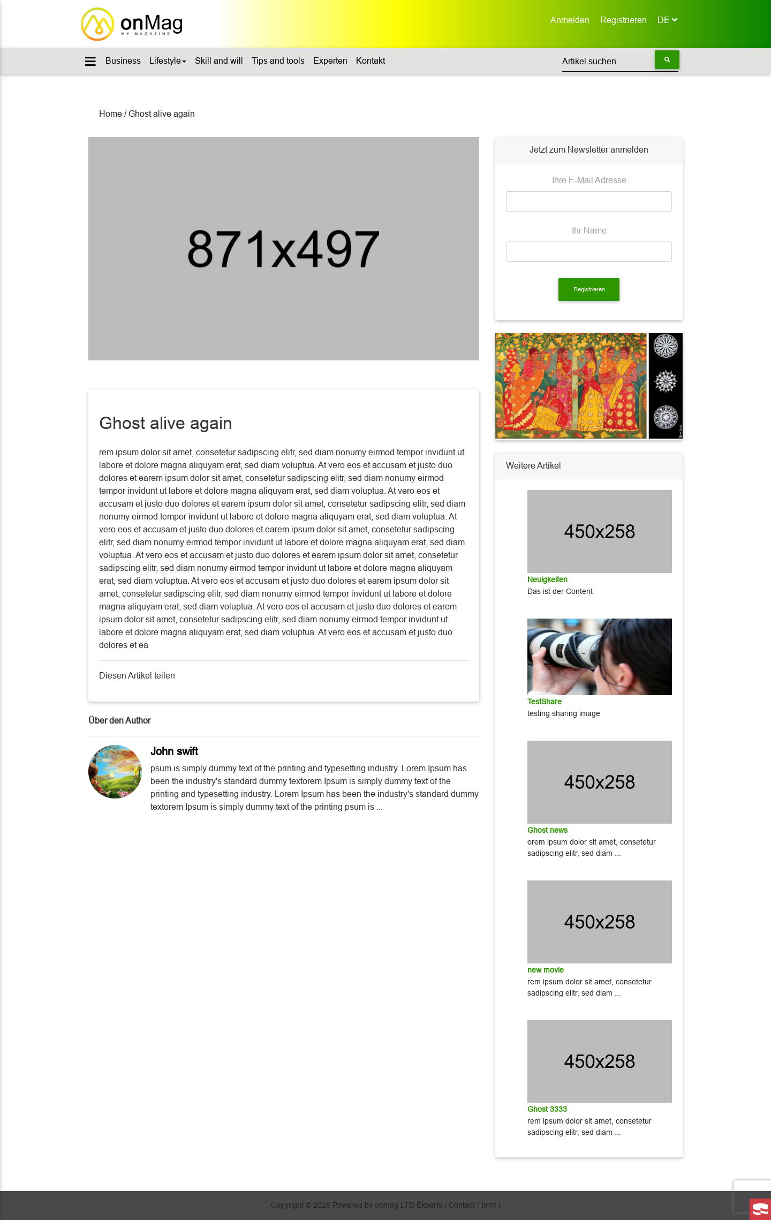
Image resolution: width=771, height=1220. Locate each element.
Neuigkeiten (547, 579)
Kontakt (370, 60)
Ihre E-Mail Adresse (589, 180)
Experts (429, 1205)
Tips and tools (278, 60)
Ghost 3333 (547, 1109)
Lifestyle (167, 60)
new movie (545, 970)
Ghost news (547, 830)
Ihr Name (589, 230)
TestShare (544, 701)
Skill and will (219, 60)
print (488, 1205)
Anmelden (572, 19)
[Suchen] (620, 61)
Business (123, 60)
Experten (330, 60)
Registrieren (626, 19)
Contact (462, 1205)
